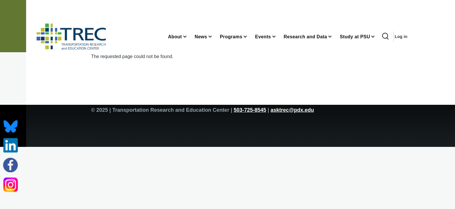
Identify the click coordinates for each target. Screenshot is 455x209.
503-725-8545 (250, 110)
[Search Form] (385, 36)
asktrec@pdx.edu (292, 110)
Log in (401, 36)
